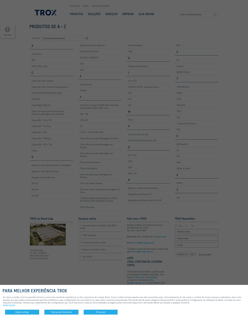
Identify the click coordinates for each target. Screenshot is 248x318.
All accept (100, 312)
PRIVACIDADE (9, 305)
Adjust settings (22, 312)
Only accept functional (61, 312)
